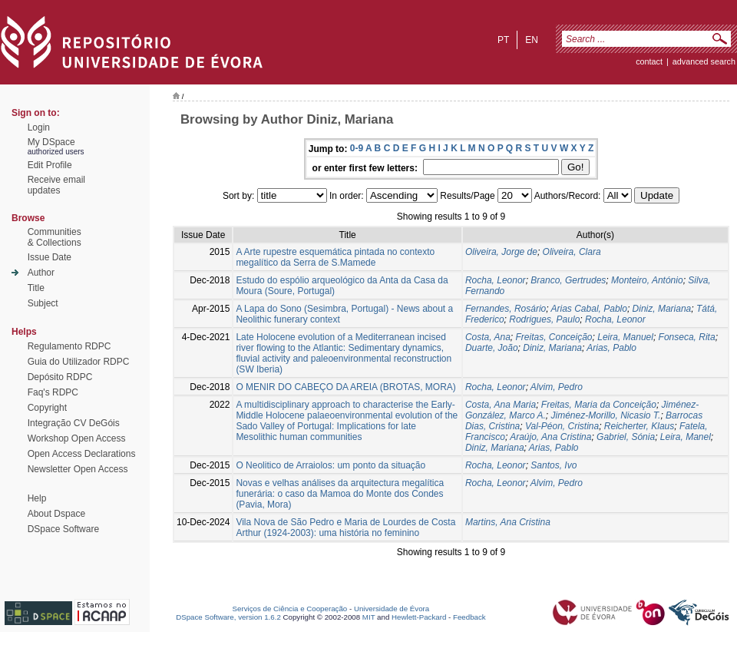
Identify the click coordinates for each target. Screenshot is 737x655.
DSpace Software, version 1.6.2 (228, 617)
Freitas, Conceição (553, 337)
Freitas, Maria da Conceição (598, 404)
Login (39, 127)
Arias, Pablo (611, 347)
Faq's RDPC (53, 392)
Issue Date (49, 257)
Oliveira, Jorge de (501, 251)
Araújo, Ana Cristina (550, 437)
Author (41, 272)
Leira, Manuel (625, 337)
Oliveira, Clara (572, 251)
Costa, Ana (488, 337)
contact (649, 61)
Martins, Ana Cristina (507, 522)
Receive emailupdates (56, 185)
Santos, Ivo (553, 465)
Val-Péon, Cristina (562, 426)
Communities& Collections (54, 237)
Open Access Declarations (82, 453)
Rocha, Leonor (495, 280)
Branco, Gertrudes (568, 280)
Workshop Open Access (77, 438)
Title (36, 288)
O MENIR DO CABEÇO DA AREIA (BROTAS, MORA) (346, 387)
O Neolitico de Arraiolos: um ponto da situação (330, 465)
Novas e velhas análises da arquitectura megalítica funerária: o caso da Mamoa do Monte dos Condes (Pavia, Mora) (340, 494)
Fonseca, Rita (687, 337)
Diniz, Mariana (662, 308)
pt (503, 40)
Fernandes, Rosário (505, 308)
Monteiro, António (647, 280)
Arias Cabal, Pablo (589, 308)
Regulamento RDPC (69, 346)
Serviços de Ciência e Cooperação (290, 608)
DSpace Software (63, 529)
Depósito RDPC (60, 377)
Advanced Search (704, 61)
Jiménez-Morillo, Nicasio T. (606, 415)
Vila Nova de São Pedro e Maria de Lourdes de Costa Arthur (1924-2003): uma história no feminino (345, 527)
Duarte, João (491, 347)
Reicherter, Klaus (639, 426)
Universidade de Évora (391, 608)
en (531, 40)
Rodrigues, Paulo (544, 319)
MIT (368, 617)
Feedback (469, 617)
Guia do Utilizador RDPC (79, 361)
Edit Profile (50, 165)
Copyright (47, 407)
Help (37, 498)
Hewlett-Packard (419, 617)
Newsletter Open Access (78, 469)
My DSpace (51, 142)
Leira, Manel (685, 437)
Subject (43, 303)
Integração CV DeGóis (74, 423)
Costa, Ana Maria (500, 404)
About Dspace (56, 513)
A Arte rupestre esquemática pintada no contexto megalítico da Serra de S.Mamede (335, 257)
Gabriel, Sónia (626, 437)
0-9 (356, 148)
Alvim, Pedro (556, 387)
